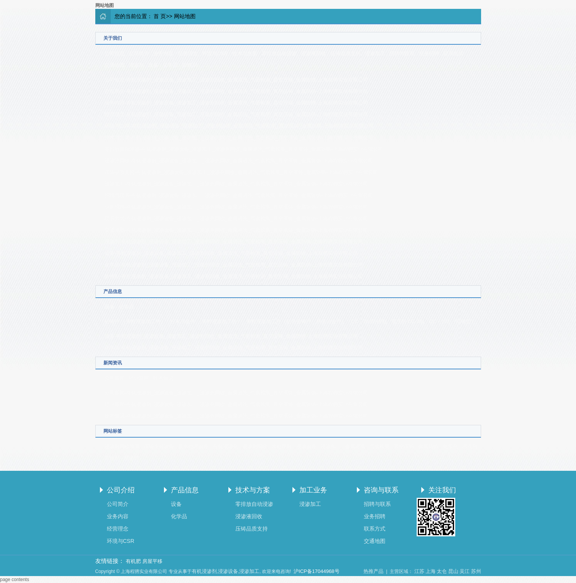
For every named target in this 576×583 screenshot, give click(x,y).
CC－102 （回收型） (452, 321)
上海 (431, 571)
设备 (153, 65)
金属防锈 (428, 446)
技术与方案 (244, 53)
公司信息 (115, 53)
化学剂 (450, 446)
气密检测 (380, 446)
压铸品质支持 (346, 53)
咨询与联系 (381, 490)
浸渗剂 (136, 65)
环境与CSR (215, 53)
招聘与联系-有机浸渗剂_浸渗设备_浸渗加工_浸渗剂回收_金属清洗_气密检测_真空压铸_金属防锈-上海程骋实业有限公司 (239, 195)
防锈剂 (189, 65)
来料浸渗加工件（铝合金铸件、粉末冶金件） (296, 321)
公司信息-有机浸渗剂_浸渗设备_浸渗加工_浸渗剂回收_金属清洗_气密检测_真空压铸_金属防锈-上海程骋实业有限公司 (236, 80)
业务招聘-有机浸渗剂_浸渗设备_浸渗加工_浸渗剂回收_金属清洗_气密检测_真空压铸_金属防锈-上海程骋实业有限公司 (236, 207)
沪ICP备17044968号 (317, 571)
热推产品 (373, 571)
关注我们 (442, 490)
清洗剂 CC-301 (408, 321)
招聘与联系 (401, 53)
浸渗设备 (306, 446)
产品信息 (185, 490)
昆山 (453, 571)
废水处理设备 (193, 446)
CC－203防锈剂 (369, 321)
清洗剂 (469, 446)
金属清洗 (355, 446)
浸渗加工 (375, 53)
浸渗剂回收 (254, 446)
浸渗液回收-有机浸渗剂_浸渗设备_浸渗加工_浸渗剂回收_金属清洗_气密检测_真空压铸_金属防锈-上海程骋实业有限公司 (239, 160)
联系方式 (453, 53)
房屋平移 (152, 561)
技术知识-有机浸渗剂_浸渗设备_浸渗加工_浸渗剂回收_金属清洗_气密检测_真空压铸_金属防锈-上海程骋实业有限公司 (236, 416)
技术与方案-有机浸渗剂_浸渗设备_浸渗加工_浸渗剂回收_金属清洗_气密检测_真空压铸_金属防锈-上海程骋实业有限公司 (239, 137)
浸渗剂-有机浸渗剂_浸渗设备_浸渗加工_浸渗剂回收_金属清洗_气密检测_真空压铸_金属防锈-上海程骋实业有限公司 (234, 241)
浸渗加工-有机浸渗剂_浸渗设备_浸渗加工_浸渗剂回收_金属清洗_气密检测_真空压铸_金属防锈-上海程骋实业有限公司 (236, 184)
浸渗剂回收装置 (122, 446)
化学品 (170, 65)
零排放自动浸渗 (279, 53)
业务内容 (163, 53)
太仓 (442, 571)
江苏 (419, 571)
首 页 (160, 16)
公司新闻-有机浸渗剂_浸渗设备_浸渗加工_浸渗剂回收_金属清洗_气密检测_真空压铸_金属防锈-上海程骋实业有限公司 (236, 393)
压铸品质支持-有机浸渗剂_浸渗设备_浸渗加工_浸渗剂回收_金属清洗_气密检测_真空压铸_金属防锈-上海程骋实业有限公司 (241, 172)
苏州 (476, 571)
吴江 (464, 571)
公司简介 (139, 53)
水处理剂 (282, 446)
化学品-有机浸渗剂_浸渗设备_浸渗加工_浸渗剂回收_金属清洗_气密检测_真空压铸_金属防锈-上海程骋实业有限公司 (234, 265)
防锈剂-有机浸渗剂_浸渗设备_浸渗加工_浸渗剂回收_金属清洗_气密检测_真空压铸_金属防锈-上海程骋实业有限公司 (234, 276)
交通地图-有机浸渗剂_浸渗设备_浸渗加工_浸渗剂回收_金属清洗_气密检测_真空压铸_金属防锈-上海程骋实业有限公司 (236, 230)
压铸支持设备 (159, 446)
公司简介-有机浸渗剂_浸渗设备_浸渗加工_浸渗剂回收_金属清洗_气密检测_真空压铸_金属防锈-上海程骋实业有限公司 (236, 91)
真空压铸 (404, 446)
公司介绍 (121, 490)
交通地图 (115, 65)
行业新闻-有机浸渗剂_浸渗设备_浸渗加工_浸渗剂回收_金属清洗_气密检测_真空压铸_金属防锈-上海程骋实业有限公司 (236, 404)
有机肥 (133, 561)
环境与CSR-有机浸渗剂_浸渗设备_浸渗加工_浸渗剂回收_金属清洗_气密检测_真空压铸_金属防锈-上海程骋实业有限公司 (239, 126)
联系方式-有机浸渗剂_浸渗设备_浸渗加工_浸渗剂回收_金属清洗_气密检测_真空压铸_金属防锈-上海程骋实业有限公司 (236, 218)
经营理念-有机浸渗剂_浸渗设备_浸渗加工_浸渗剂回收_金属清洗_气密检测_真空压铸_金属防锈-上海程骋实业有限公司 (236, 114)
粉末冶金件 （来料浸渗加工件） (206, 321)
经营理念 (188, 53)
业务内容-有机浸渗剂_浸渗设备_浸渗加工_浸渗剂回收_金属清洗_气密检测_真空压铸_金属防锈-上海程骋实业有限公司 (236, 103)
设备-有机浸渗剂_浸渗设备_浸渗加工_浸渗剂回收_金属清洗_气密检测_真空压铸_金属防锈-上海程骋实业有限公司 (231, 253)
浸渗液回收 (313, 53)
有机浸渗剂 (225, 446)
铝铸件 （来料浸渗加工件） (135, 321)
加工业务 (313, 490)
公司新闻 (115, 378)
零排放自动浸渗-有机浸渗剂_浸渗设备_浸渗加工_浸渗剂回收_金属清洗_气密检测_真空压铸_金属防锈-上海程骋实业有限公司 (244, 149)
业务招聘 (429, 53)
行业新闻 (139, 378)
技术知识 (163, 378)
